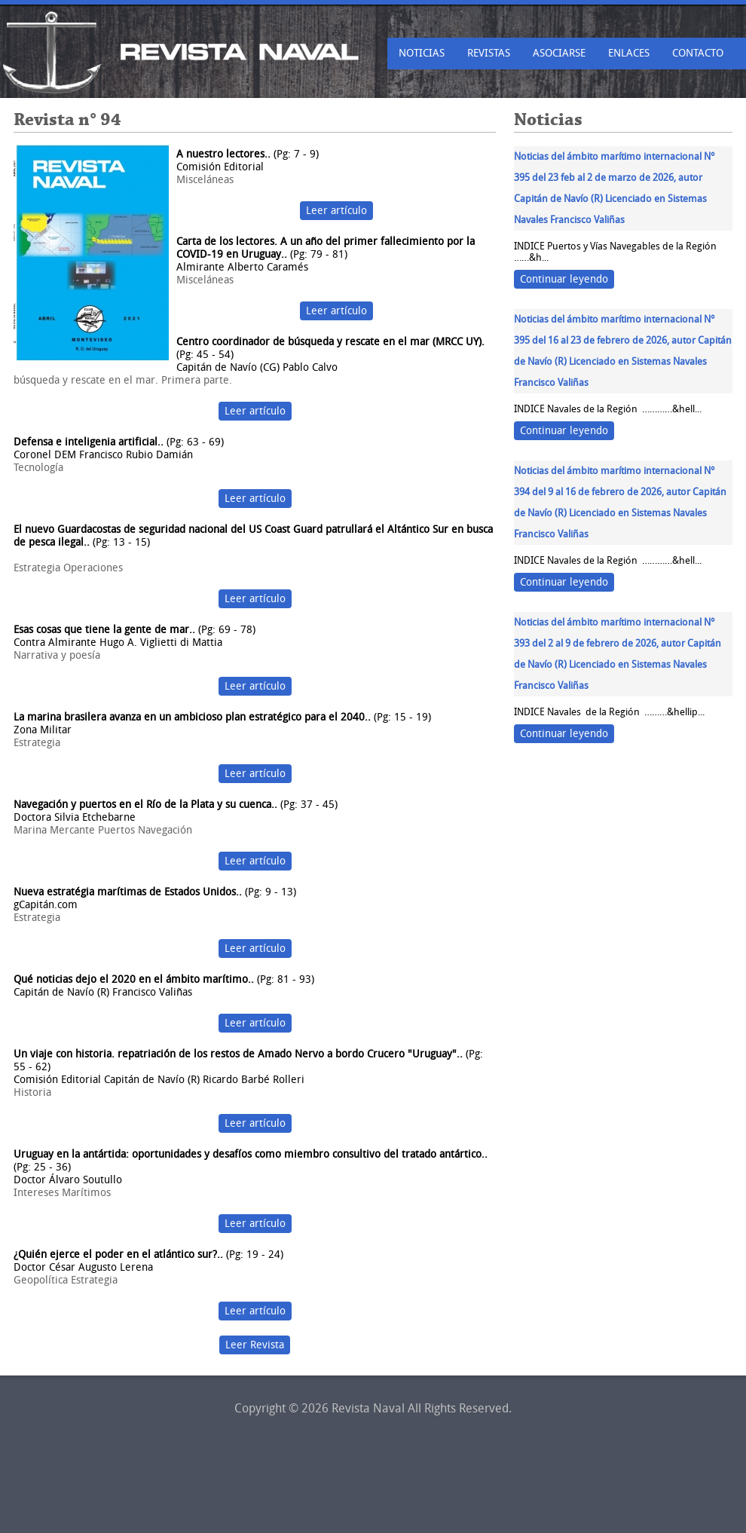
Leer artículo (336, 210)
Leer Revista (254, 1345)
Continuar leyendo (564, 279)
